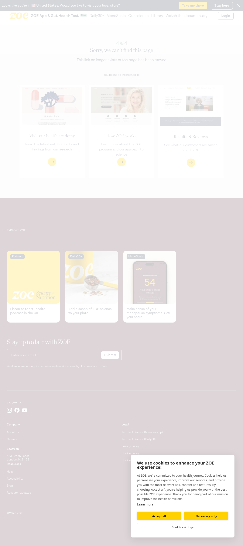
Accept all (159, 516)
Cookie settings (183, 527)
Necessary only (206, 516)
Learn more (145, 504)
